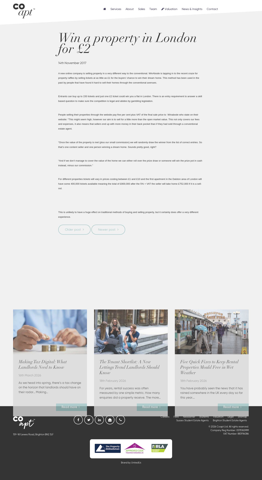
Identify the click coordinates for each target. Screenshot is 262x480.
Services (115, 9)
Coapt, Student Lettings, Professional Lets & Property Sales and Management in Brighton (24, 9)
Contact (212, 9)
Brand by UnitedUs (131, 463)
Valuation (169, 9)
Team (153, 9)
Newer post (107, 229)
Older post (73, 229)
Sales (141, 9)
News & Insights (192, 9)
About (130, 9)
